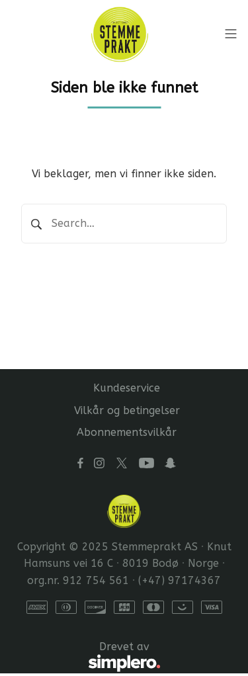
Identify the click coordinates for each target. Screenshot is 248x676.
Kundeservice (126, 388)
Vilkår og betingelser (127, 410)
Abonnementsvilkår (127, 432)
